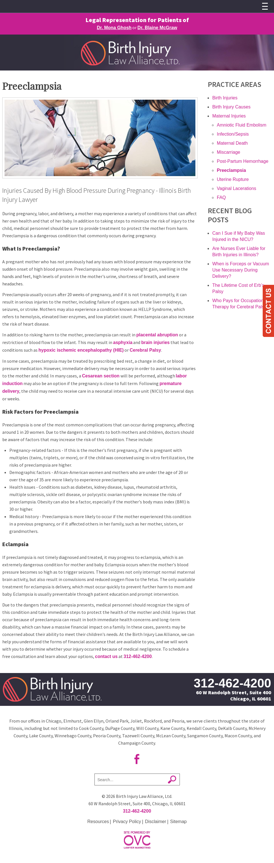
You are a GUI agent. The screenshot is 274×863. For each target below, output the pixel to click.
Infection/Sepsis (233, 134)
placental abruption (157, 334)
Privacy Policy (127, 821)
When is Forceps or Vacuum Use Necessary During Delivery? (240, 270)
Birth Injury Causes (231, 106)
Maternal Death (232, 143)
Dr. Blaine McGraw (157, 27)
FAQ (221, 197)
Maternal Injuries (229, 116)
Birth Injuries (225, 97)
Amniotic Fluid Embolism (241, 125)
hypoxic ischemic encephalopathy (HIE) (81, 350)
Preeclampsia (231, 170)
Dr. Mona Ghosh (114, 27)
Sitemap (178, 821)
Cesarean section (101, 375)
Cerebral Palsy (145, 350)
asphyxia (122, 342)
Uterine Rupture (233, 179)
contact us (106, 656)
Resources (98, 821)
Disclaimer (155, 821)
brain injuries (155, 342)
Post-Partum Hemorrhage (242, 161)
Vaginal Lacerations (236, 188)
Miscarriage (228, 152)
